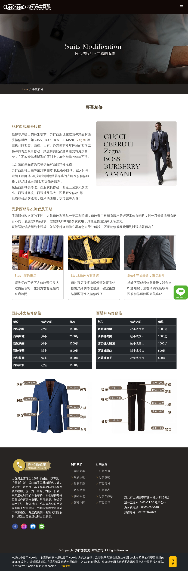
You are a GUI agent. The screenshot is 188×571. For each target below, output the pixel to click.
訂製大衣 (104, 490)
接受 (172, 562)
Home (24, 89)
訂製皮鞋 (104, 477)
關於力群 (79, 471)
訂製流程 (104, 502)
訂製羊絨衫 (106, 496)
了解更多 (65, 566)
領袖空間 (79, 502)
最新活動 (79, 477)
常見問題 (79, 483)
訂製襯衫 (104, 483)
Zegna (81, 140)
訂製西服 (104, 471)
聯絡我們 (79, 496)
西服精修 (79, 490)
